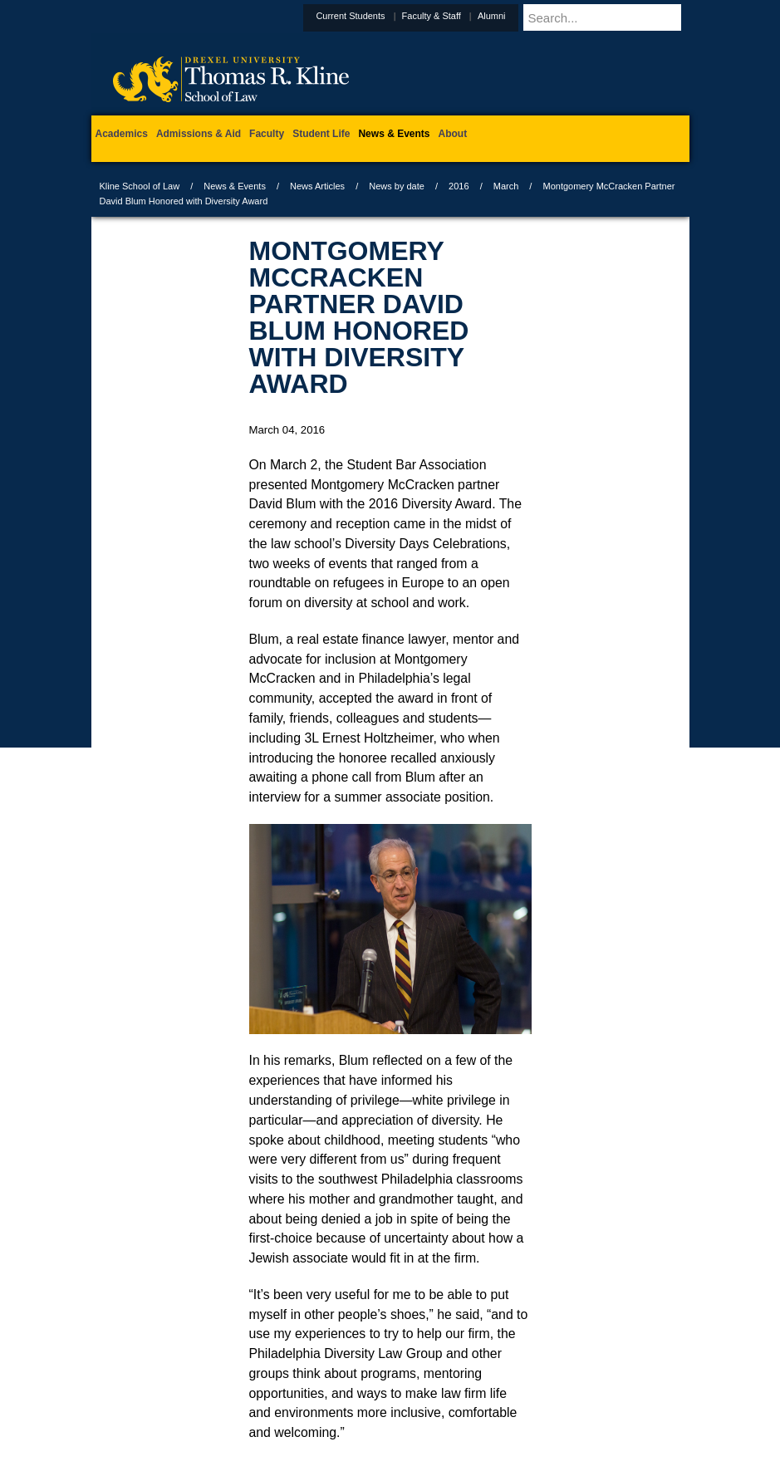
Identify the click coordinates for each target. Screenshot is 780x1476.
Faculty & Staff (472, 16)
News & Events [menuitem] (393, 134)
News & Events (235, 186)
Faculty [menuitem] (266, 134)
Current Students (390, 16)
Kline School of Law (140, 186)
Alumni (532, 16)
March (506, 186)
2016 (458, 186)
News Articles (317, 186)
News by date (396, 186)
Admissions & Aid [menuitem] (198, 134)
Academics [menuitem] (122, 134)
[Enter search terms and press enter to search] (626, 17)
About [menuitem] (453, 134)
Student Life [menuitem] (321, 134)
